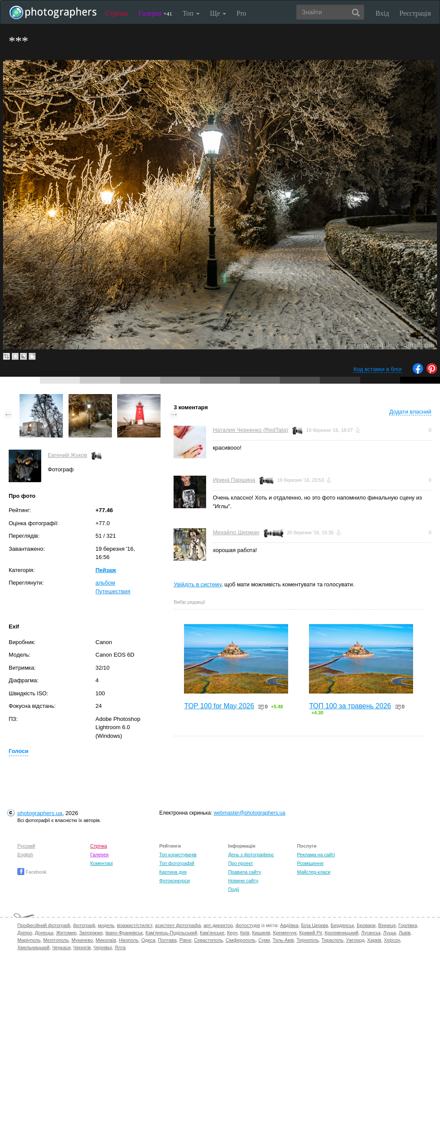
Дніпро (24, 932)
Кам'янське (212, 932)
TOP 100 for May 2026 (219, 706)
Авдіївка (289, 925)
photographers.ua (39, 813)
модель (106, 925)
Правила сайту (244, 872)
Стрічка (116, 13)
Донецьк (44, 932)
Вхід (382, 13)
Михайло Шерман (236, 532)
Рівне (185, 940)
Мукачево (82, 940)
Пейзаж (105, 570)
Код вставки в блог (377, 369)
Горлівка (407, 925)
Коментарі (101, 863)
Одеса (148, 940)
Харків (374, 940)
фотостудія (248, 925)
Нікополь (128, 940)
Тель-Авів (283, 940)
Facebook (31, 872)
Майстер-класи (313, 872)
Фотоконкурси (174, 880)
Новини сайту (243, 880)
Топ (191, 13)
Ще (218, 13)
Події (234, 889)
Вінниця (387, 925)
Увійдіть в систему (197, 584)
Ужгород (355, 940)
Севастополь (208, 940)
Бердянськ (342, 925)
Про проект (240, 863)
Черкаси (61, 947)
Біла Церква (314, 925)
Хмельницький (33, 947)
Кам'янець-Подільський (171, 932)
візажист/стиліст (134, 925)
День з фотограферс (251, 854)
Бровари (366, 925)
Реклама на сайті (316, 854)
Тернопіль (308, 940)
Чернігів (82, 947)
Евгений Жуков (67, 455)
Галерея (155, 13)
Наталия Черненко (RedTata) (250, 430)
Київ (244, 932)
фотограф (84, 925)
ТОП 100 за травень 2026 (350, 706)
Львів (404, 932)
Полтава (167, 940)
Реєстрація (415, 13)
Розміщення (310, 863)
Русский (26, 845)
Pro (241, 13)
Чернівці (102, 947)
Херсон (392, 940)
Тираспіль (333, 940)
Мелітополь (56, 940)
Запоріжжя (90, 932)
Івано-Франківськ (124, 932)
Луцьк (389, 932)
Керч (232, 932)
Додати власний (410, 411)
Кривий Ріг (310, 932)
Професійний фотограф (43, 925)
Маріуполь (28, 940)
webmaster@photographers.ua (249, 813)
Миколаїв (105, 940)
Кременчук (284, 932)
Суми (264, 940)
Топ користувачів (178, 854)
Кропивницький (341, 932)
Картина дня (173, 872)
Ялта (120, 947)
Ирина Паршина (234, 480)
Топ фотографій (176, 863)
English (25, 854)
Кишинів (261, 932)
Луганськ (371, 932)
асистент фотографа (178, 925)
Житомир (66, 932)
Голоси (18, 751)
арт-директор (218, 925)
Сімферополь (241, 940)
